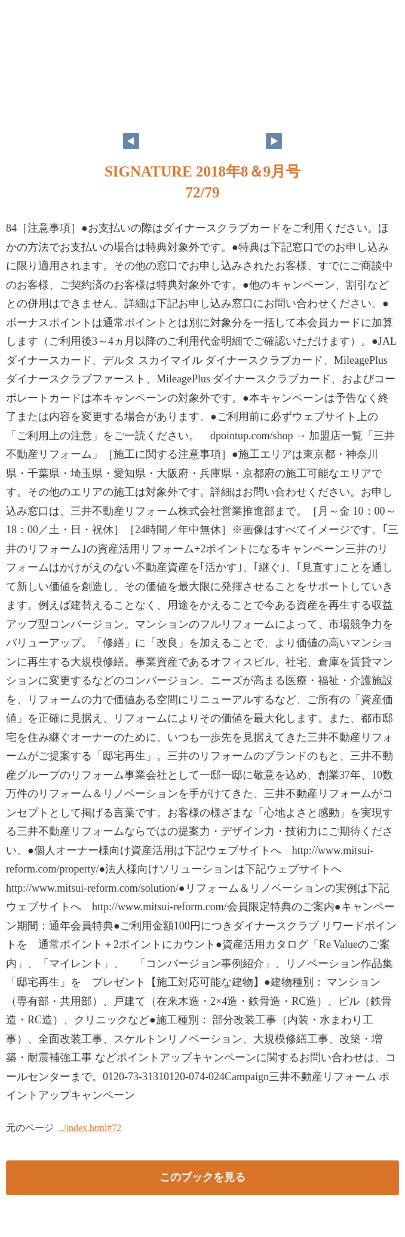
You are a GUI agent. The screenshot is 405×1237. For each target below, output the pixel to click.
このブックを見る (202, 1177)
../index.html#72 (90, 1128)
